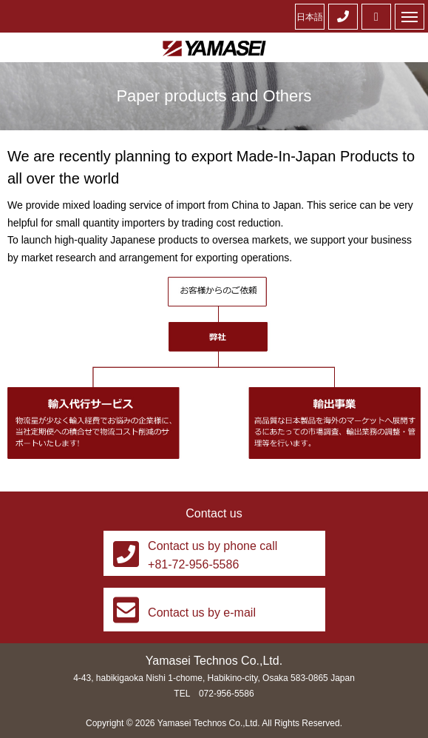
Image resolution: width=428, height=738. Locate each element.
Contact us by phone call (212, 546)
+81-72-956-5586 (193, 564)
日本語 (309, 17)
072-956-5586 (226, 693)
